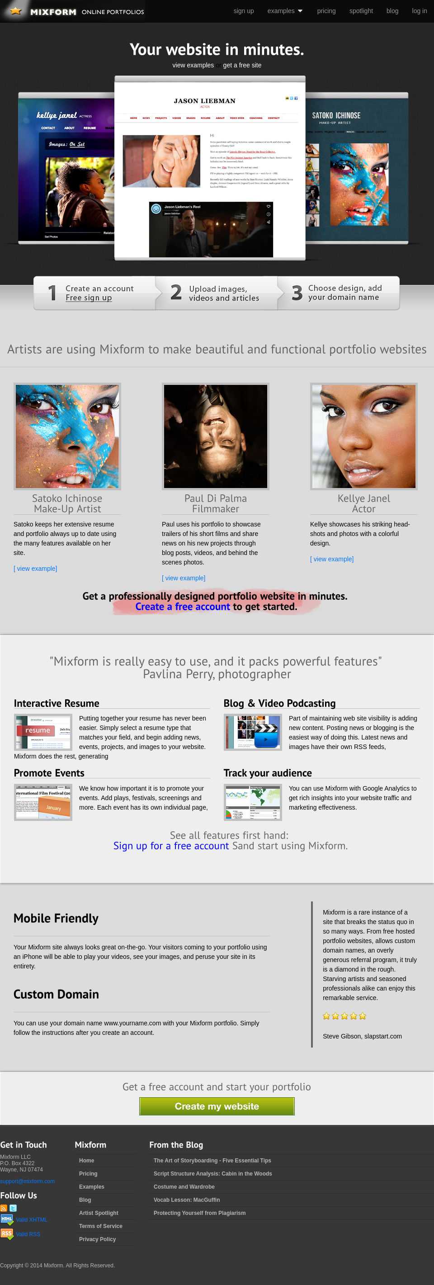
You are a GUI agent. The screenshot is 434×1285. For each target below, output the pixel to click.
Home (86, 1160)
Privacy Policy (97, 1239)
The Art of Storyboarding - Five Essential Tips (212, 1160)
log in (419, 10)
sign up (244, 10)
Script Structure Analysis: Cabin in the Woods (213, 1174)
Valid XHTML (23, 1220)
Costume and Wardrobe (184, 1187)
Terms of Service (101, 1226)
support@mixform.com (27, 1181)
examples (286, 10)
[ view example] (35, 568)
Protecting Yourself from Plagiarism (200, 1213)
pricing (326, 10)
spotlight (361, 10)
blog (392, 10)
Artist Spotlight (98, 1213)
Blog (85, 1200)
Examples (91, 1187)
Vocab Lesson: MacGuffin (187, 1200)
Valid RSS (20, 1234)
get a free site (242, 65)
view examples (193, 65)
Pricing (88, 1174)
